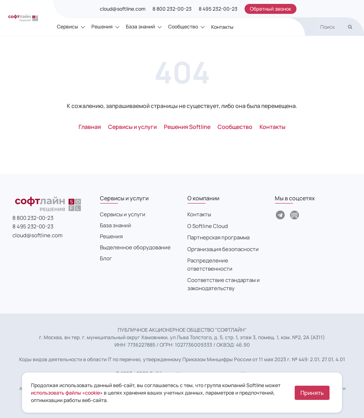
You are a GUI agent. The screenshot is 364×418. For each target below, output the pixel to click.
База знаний (140, 26)
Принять (312, 393)
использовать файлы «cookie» (67, 392)
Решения (102, 26)
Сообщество (183, 26)
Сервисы (67, 26)
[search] (339, 27)
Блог (106, 258)
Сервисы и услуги (122, 214)
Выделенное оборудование (135, 247)
